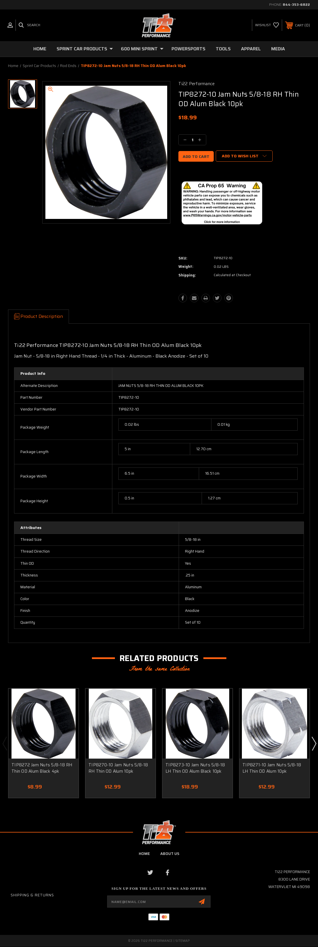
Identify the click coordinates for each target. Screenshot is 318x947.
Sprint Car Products (85, 48)
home (144, 854)
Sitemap (182, 941)
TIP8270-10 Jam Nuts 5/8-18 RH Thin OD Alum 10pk (118, 768)
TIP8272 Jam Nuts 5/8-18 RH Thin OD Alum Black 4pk (41, 768)
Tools (223, 48)
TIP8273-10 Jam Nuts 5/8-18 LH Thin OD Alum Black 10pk (195, 768)
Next (314, 743)
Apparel (251, 48)
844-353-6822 (296, 4)
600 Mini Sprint (142, 48)
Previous (4, 743)
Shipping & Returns (32, 895)
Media (278, 48)
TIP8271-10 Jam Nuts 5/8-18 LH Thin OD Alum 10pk (271, 768)
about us (169, 854)
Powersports (188, 48)
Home (39, 48)
